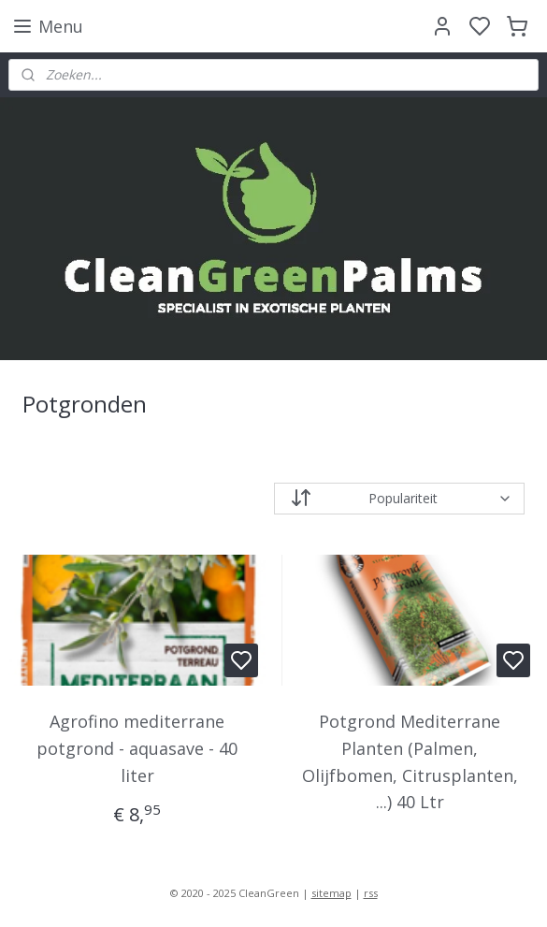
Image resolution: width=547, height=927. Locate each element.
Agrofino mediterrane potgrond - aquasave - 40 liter (137, 748)
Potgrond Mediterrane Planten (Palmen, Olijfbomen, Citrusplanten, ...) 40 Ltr (410, 761)
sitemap (331, 893)
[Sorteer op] (400, 499)
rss (371, 893)
